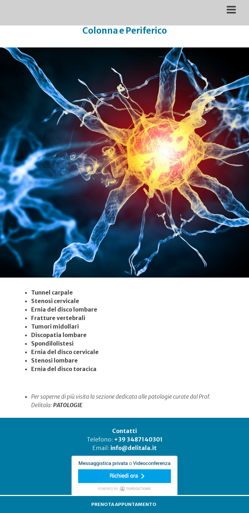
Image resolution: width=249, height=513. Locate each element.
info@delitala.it (133, 447)
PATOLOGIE (67, 405)
